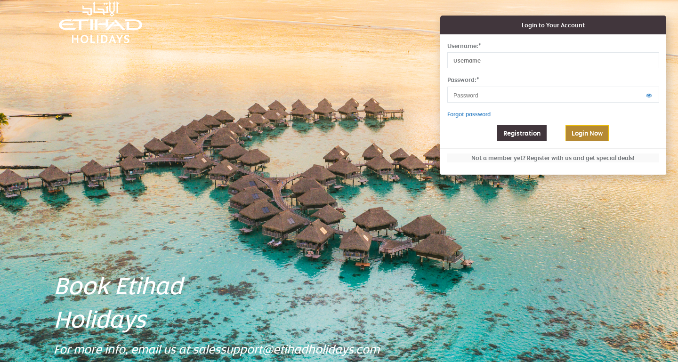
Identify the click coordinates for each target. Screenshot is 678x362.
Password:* (463, 79)
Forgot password (469, 114)
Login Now (587, 133)
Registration (522, 133)
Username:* (464, 45)
